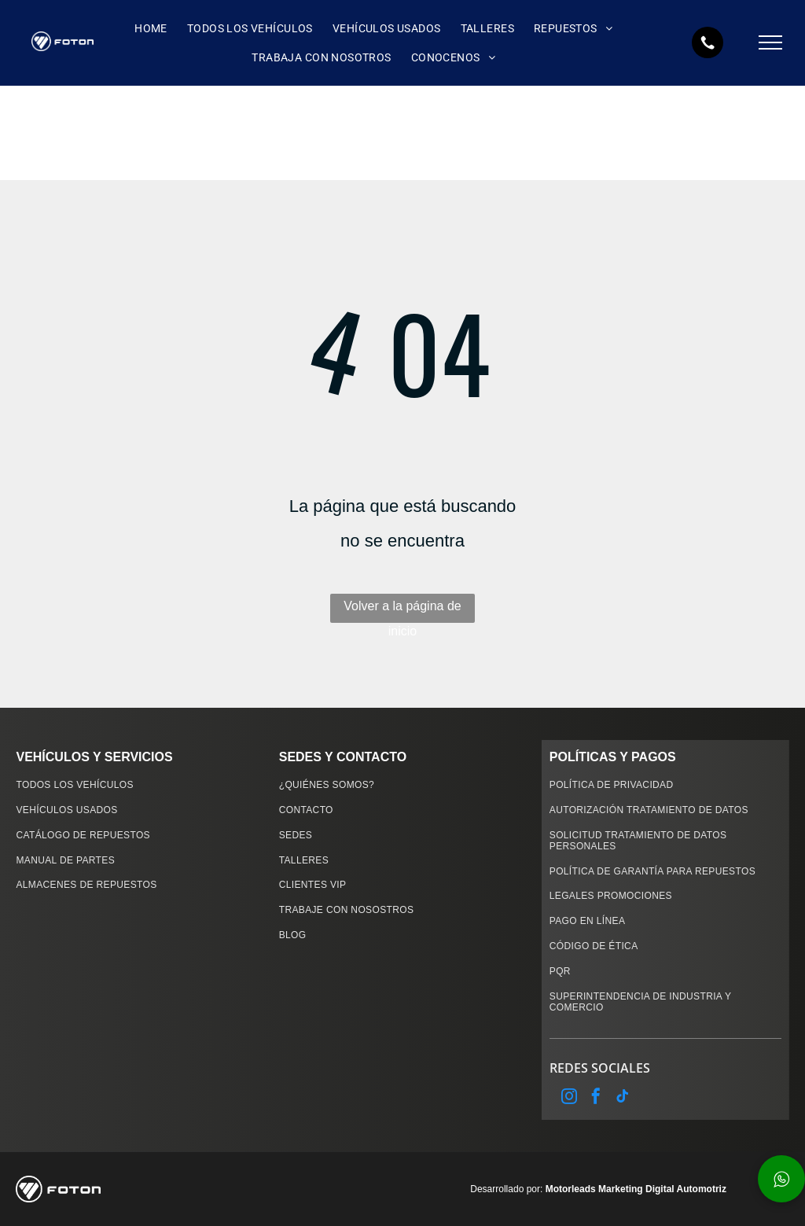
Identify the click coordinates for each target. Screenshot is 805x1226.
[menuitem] (149, 28)
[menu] (770, 42)
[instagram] (569, 1098)
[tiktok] (622, 1098)
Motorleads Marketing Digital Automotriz (636, 1189)
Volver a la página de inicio (402, 611)
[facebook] (596, 1098)
